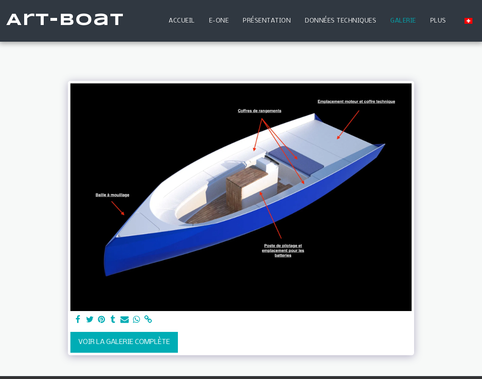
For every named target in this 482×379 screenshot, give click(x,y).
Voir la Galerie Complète (124, 342)
